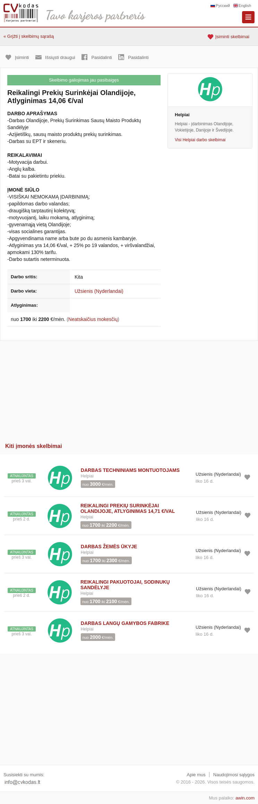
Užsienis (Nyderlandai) (99, 291)
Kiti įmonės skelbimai (33, 446)
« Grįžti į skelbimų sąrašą (28, 36)
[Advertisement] (129, 389)
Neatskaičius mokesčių (93, 319)
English (245, 5)
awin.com (245, 798)
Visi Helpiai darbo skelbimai (200, 139)
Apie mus (196, 774)
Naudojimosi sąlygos (234, 774)
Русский (223, 5)
